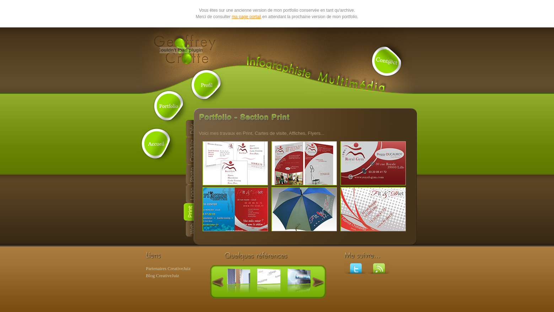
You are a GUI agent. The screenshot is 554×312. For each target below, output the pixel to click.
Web (189, 229)
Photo (189, 175)
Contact (387, 61)
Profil (206, 85)
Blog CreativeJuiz (162, 275)
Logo (189, 194)
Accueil (157, 143)
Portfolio (169, 106)
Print (189, 212)
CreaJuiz (189, 151)
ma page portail (246, 16)
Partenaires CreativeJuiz (168, 268)
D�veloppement (189, 128)
